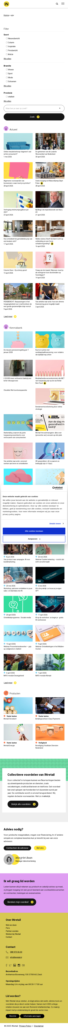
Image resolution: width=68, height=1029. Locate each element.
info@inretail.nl (16, 957)
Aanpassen (34, 539)
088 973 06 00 (16, 952)
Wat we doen (11, 925)
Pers (8, 928)
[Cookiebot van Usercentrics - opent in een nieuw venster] (55, 488)
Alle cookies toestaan (34, 531)
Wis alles (7, 58)
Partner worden (12, 931)
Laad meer (8, 316)
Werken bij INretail (13, 934)
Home (6, 15)
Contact (9, 937)
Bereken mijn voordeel (18, 902)
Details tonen (55, 524)
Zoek (32, 117)
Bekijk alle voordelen (21, 847)
